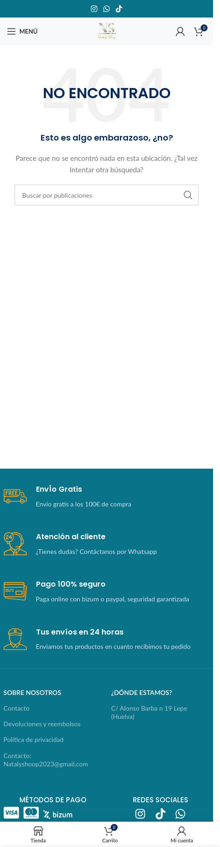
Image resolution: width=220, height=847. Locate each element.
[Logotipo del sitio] (106, 31)
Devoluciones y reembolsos (42, 724)
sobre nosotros (32, 692)
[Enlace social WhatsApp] (106, 9)
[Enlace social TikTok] (119, 9)
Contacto (17, 708)
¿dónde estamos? (141, 692)
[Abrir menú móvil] (22, 31)
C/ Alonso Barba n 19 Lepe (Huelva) (149, 712)
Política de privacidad (34, 739)
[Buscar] (106, 195)
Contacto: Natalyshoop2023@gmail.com (46, 760)
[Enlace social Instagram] (94, 9)
